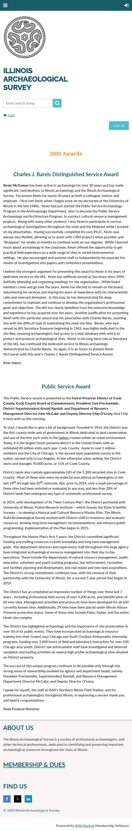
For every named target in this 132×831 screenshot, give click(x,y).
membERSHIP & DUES (34, 764)
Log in (118, 125)
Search (57, 103)
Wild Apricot (84, 825)
